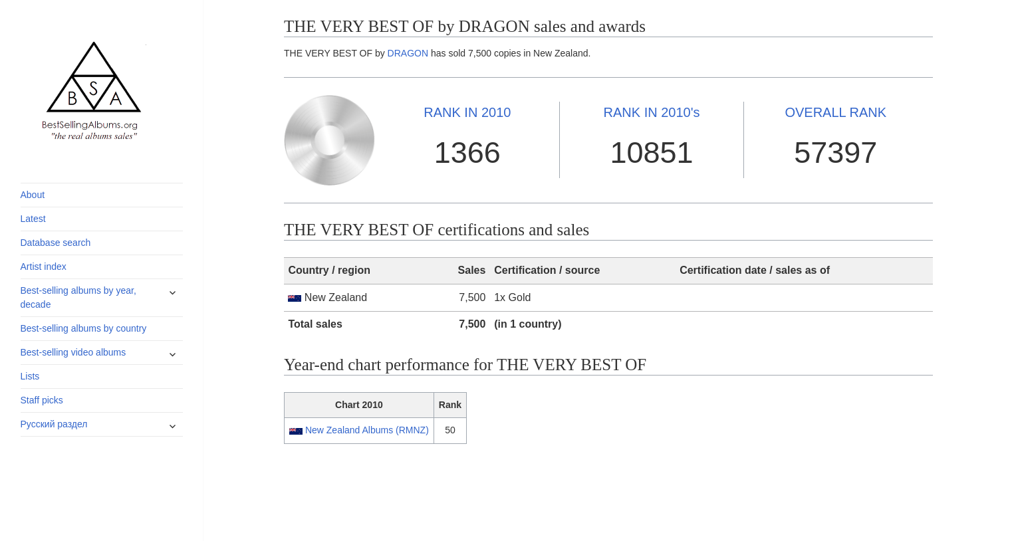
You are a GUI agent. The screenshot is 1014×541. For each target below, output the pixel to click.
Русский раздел (54, 424)
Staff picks (42, 400)
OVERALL (835, 112)
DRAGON (408, 53)
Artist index (43, 266)
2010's (652, 112)
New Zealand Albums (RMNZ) (367, 430)
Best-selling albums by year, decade (78, 297)
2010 (467, 112)
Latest (33, 218)
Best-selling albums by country (84, 328)
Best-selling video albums (73, 352)
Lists (30, 376)
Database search (56, 242)
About (33, 194)
